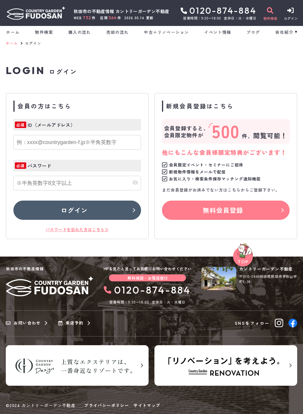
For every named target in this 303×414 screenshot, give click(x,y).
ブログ (253, 32)
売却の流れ (117, 32)
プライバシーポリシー (106, 405)
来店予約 (71, 323)
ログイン (74, 210)
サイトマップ (146, 405)
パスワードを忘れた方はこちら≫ (77, 229)
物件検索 (44, 32)
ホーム (13, 32)
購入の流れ (79, 32)
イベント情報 (217, 32)
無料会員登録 (223, 210)
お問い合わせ (23, 323)
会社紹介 (284, 32)
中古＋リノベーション (166, 32)
